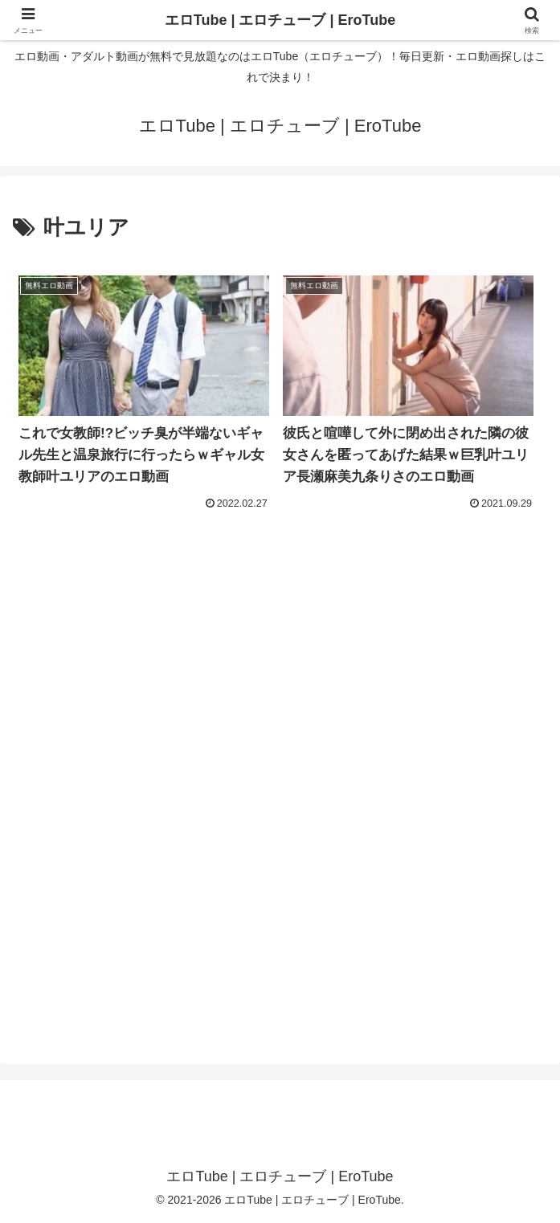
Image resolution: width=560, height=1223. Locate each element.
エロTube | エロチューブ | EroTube (280, 20)
